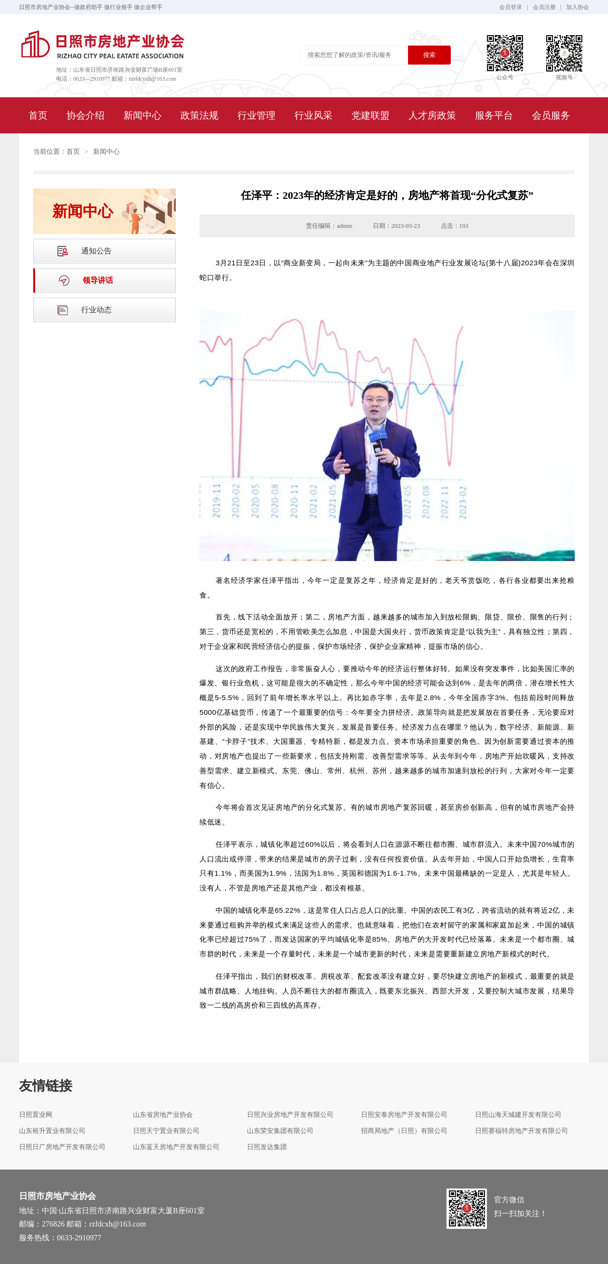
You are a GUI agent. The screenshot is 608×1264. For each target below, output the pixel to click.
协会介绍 (85, 115)
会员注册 (544, 7)
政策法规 (199, 115)
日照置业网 (35, 1114)
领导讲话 (98, 280)
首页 (38, 115)
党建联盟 (371, 115)
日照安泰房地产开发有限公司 (404, 1114)
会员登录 (510, 7)
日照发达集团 (267, 1147)
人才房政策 (432, 115)
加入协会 (577, 7)
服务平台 (494, 115)
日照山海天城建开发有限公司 (518, 1114)
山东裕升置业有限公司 (52, 1130)
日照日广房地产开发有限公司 (62, 1147)
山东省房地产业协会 (163, 1114)
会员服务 (551, 115)
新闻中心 (143, 115)
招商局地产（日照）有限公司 (404, 1130)
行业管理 (257, 115)
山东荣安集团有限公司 (280, 1130)
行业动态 (96, 310)
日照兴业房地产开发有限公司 (290, 1114)
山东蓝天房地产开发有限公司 (176, 1147)
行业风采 (313, 115)
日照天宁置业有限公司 (166, 1130)
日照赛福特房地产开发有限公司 (521, 1130)
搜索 (429, 54)
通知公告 (96, 251)
